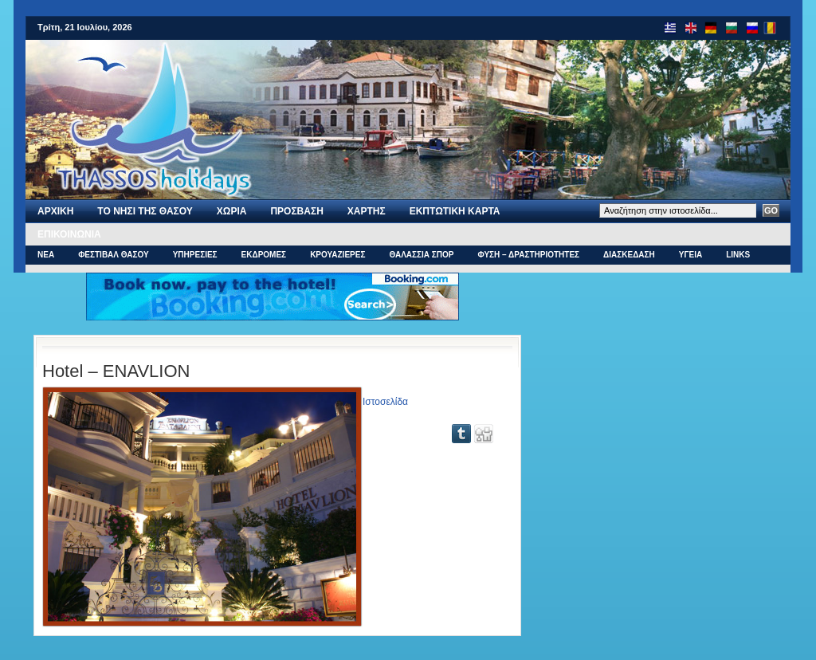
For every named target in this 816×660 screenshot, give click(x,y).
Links (738, 254)
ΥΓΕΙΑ (690, 254)
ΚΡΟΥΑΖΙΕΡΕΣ (337, 254)
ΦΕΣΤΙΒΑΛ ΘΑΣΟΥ (113, 254)
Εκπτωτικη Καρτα (455, 211)
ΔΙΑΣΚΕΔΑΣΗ (629, 254)
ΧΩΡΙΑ (232, 211)
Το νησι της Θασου (144, 211)
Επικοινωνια (69, 234)
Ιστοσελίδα (385, 401)
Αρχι (55, 211)
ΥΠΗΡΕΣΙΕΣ (195, 254)
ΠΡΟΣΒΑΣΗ (296, 211)
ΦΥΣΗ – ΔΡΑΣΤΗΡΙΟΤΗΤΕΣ (528, 254)
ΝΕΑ (45, 254)
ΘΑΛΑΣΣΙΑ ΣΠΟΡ (421, 254)
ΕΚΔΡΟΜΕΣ (264, 254)
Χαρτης (366, 211)
